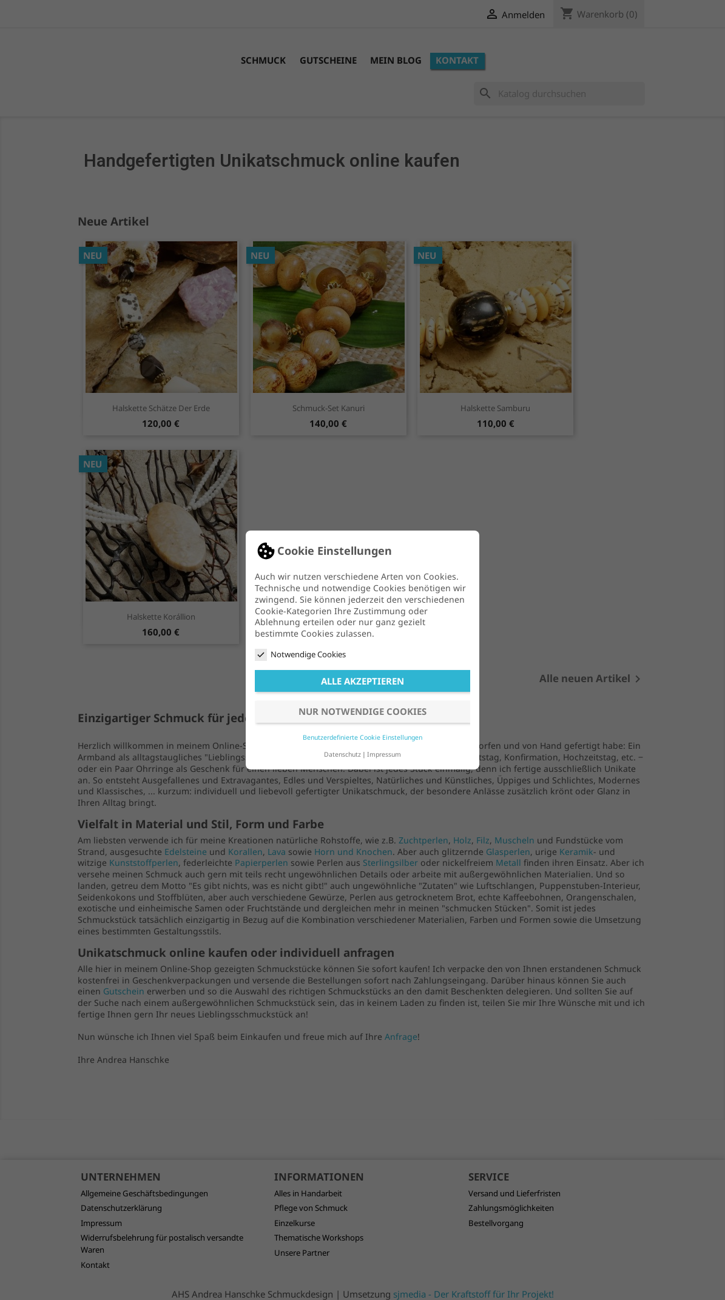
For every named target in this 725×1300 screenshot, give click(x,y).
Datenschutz (342, 754)
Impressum (384, 754)
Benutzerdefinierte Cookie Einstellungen (362, 737)
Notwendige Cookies (300, 654)
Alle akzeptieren (362, 681)
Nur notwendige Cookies (362, 711)
